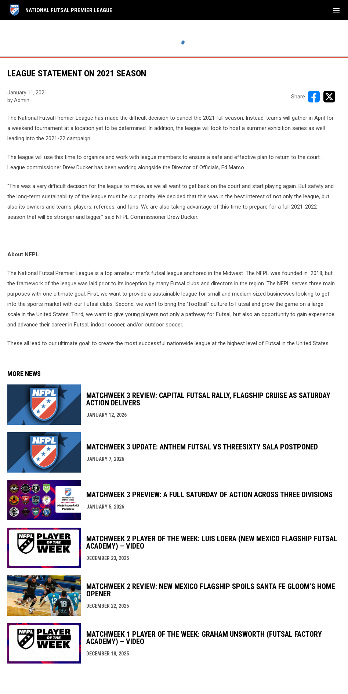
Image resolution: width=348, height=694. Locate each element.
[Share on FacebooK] (314, 96)
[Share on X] (329, 96)
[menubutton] (336, 10)
